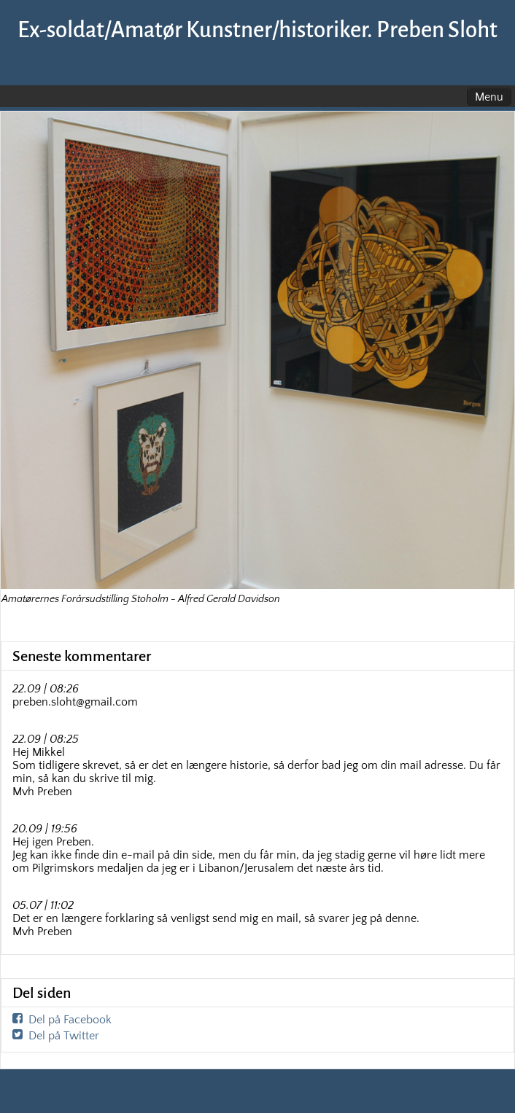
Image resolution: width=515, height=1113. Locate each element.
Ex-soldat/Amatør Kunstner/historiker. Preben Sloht (257, 30)
